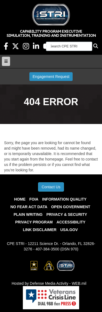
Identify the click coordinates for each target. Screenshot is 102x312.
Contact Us (51, 187)
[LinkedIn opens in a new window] (36, 47)
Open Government (70, 207)
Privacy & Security (66, 214)
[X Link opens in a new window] (15, 47)
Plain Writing (28, 214)
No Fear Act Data (28, 207)
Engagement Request (51, 76)
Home (20, 199)
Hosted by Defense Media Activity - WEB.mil (49, 283)
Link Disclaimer (40, 230)
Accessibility (71, 222)
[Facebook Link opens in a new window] (6, 47)
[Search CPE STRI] (69, 46)
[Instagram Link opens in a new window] (26, 47)
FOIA (33, 199)
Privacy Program (34, 222)
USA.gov (69, 230)
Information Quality (64, 199)
